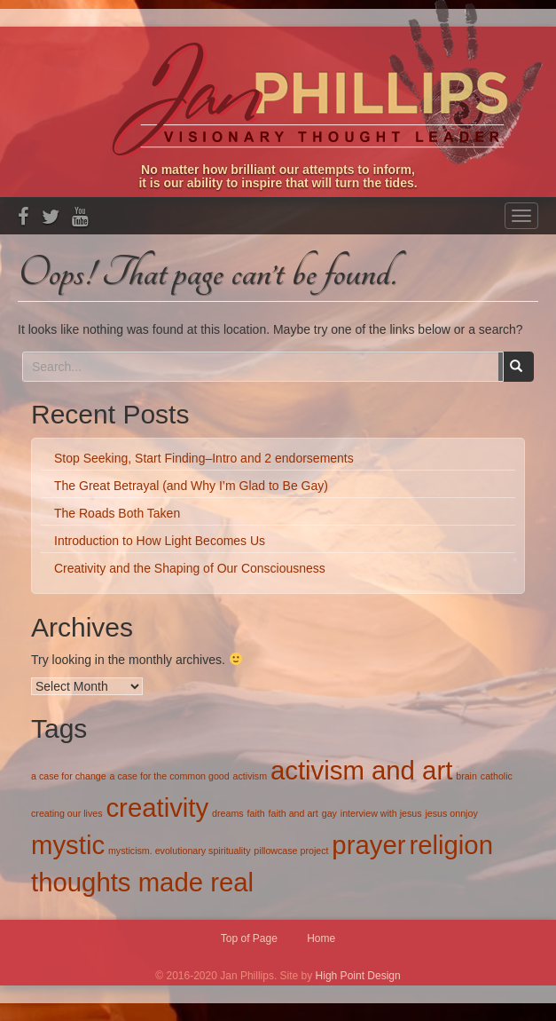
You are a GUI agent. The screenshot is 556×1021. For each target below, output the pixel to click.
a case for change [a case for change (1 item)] (68, 776)
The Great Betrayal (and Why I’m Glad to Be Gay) (191, 486)
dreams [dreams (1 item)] (228, 813)
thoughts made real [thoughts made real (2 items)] (142, 882)
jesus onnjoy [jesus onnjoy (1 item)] (451, 813)
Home (321, 938)
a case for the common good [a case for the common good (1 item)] (170, 776)
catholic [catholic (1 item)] (497, 776)
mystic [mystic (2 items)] (68, 844)
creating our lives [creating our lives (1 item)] (67, 813)
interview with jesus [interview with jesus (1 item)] (381, 813)
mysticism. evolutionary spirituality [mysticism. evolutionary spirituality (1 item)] (179, 850)
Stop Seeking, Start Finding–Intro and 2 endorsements (204, 458)
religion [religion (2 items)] (451, 844)
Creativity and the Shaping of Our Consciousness (189, 568)
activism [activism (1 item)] (250, 776)
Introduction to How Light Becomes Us (159, 541)
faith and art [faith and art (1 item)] (293, 813)
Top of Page (249, 938)
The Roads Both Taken (117, 513)
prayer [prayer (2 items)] (368, 844)
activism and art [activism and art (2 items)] (361, 770)
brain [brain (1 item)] (466, 776)
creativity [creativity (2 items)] (157, 807)
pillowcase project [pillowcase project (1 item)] (291, 850)
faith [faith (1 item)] (256, 813)
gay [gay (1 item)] (329, 813)
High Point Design (358, 976)
